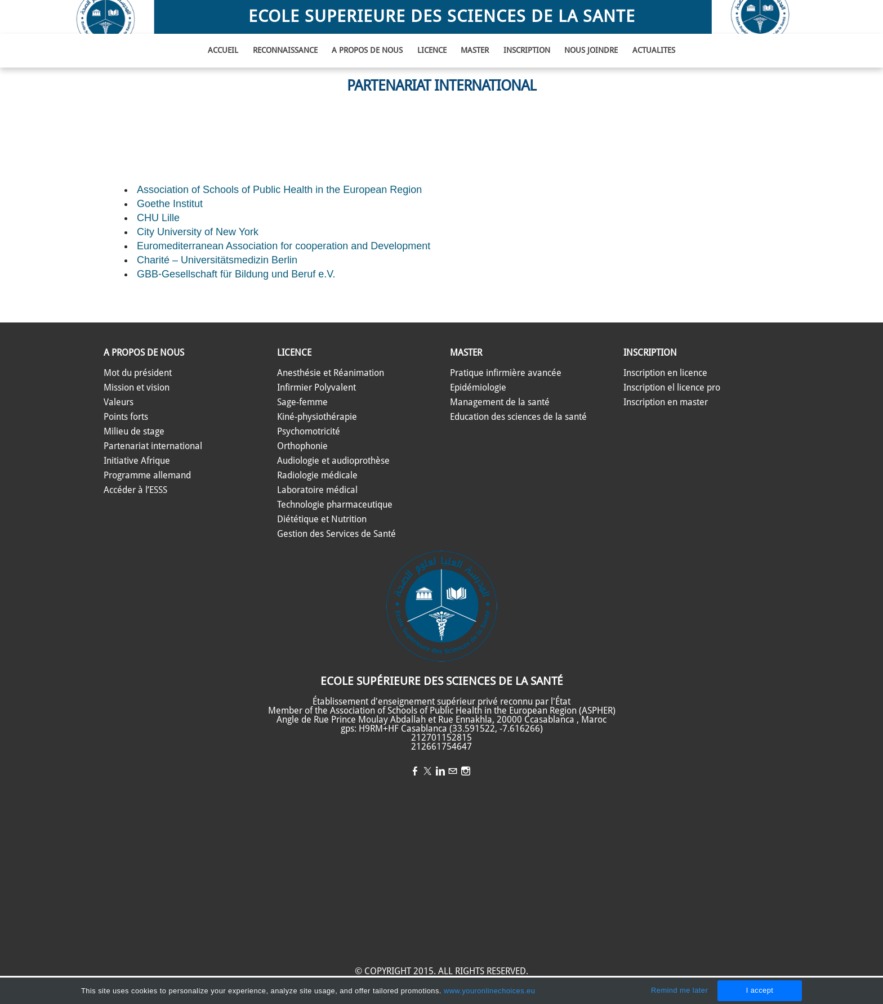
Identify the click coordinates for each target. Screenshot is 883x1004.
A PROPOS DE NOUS (367, 51)
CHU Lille (158, 217)
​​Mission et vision (137, 387)
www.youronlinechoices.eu (489, 991)
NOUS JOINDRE (591, 51)
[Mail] (452, 772)
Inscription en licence (665, 373)
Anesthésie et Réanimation (330, 373)
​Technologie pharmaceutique (335, 504)
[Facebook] (415, 772)
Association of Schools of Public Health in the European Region (279, 189)
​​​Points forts (126, 417)
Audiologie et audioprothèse (333, 460)
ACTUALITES (653, 51)
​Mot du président (138, 373)
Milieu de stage (134, 431)
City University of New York (197, 231)
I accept (760, 990)
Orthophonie (302, 446)
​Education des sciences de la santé (518, 417)
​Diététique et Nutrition (322, 519)
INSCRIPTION (526, 51)
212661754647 (441, 746)
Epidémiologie (478, 387)
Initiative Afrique (137, 460)
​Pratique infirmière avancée (505, 373)
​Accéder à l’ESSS (135, 490)
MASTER (475, 51)
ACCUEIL (223, 51)
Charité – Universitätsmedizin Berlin (217, 260)
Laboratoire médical (317, 490)
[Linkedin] (440, 772)
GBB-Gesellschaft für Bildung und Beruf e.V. (236, 274)
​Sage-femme (302, 402)
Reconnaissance (285, 51)
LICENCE (432, 51)
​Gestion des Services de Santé (336, 534)
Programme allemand (147, 475)
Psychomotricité (308, 431)
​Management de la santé (500, 402)
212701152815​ (441, 737)
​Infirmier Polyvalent (316, 387)
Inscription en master (665, 402)
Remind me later (679, 990)
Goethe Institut (170, 203)
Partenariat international (153, 446)
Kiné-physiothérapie (317, 417)
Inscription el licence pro (671, 387)
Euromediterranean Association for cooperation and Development (283, 246)
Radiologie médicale (317, 475)
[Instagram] (465, 772)
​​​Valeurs (118, 402)
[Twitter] (427, 772)
